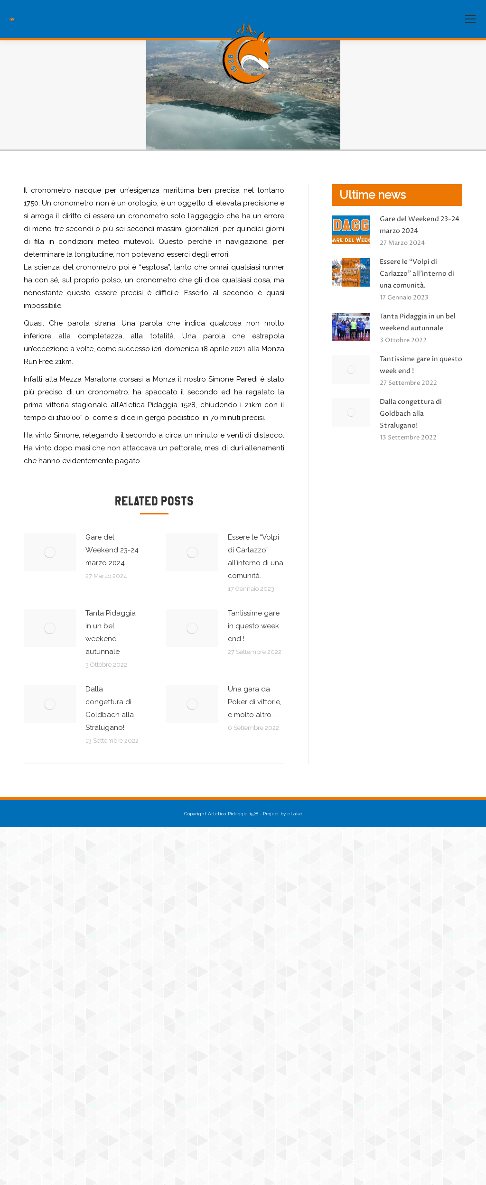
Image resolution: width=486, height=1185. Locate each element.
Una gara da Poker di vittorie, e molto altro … (254, 702)
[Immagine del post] (50, 552)
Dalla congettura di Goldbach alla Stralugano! (109, 708)
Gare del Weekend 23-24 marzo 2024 (112, 550)
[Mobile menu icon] (470, 19)
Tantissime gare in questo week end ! (254, 626)
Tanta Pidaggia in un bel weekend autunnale (110, 632)
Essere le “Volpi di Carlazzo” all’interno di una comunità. (255, 556)
